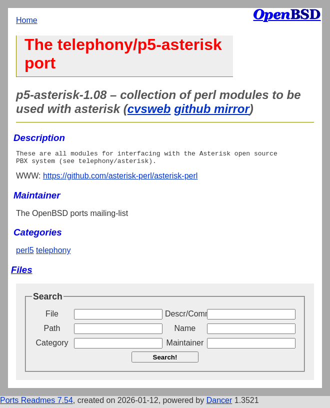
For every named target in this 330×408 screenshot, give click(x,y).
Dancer (219, 403)
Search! (165, 360)
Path (52, 331)
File (52, 316)
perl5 (25, 253)
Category (52, 346)
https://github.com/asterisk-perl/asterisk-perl (120, 178)
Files (21, 273)
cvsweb (149, 109)
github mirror (212, 109)
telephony (53, 253)
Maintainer (185, 346)
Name (185, 331)
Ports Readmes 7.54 (36, 403)
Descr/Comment (185, 316)
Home (27, 20)
